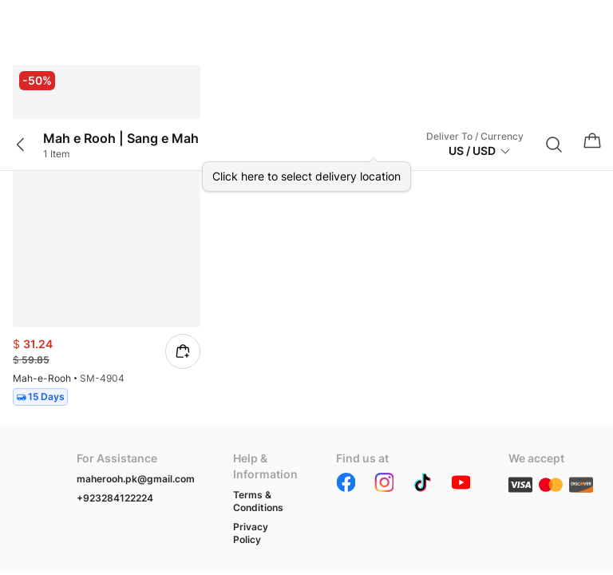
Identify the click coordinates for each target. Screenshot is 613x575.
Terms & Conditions (258, 501)
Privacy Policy (250, 533)
